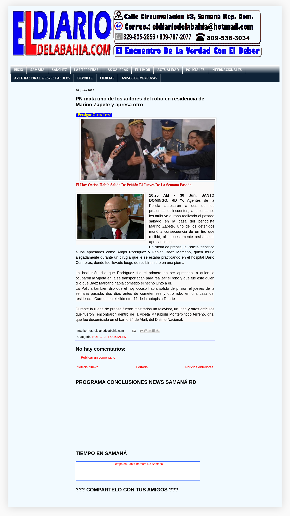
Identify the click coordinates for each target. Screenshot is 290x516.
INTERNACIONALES (227, 69)
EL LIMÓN (142, 69)
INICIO (18, 69)
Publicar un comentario (98, 357)
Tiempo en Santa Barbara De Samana (138, 464)
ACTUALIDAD (168, 69)
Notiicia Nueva (87, 367)
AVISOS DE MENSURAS (139, 78)
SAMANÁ (37, 69)
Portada (142, 367)
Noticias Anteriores (199, 367)
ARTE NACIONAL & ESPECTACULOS (42, 78)
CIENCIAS (107, 78)
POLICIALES (195, 69)
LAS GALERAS (116, 69)
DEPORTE (85, 78)
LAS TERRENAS (86, 69)
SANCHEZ (59, 69)
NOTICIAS (99, 336)
